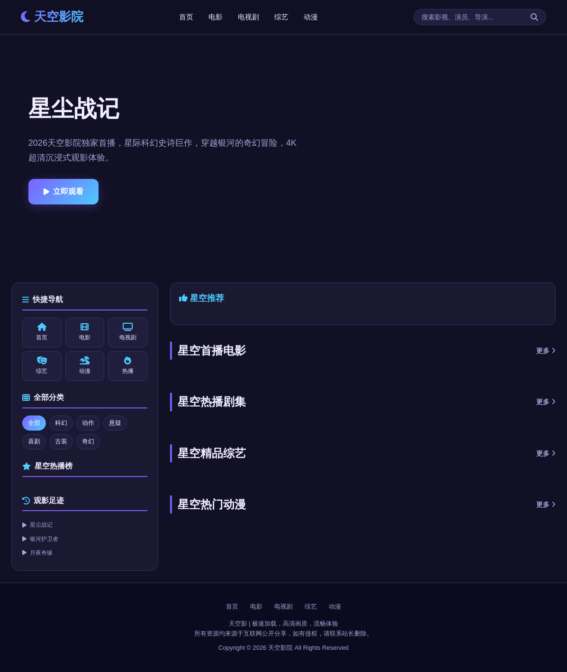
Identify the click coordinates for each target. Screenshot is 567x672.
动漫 (311, 17)
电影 (215, 17)
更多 (546, 350)
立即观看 (63, 191)
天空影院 (52, 16)
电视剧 (248, 17)
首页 (186, 17)
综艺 (281, 17)
